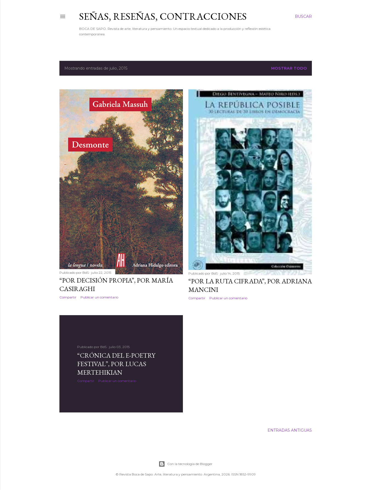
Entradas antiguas (290, 430)
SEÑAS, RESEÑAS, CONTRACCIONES (163, 16)
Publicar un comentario (99, 297)
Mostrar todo (289, 68)
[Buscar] (303, 16)
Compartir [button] (67, 297)
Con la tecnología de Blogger (185, 464)
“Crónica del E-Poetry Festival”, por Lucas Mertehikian (116, 364)
